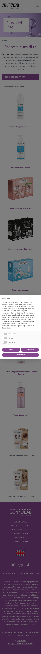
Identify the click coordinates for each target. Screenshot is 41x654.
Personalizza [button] (20, 355)
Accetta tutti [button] (29, 349)
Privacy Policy (6, 328)
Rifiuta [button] (11, 349)
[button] (38, 298)
